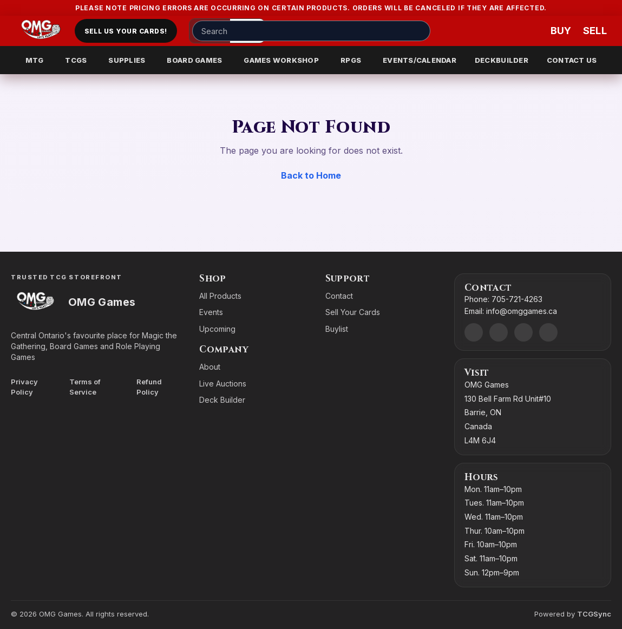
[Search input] (311, 31)
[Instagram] (523, 332)
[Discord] (473, 332)
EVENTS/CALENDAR (419, 60)
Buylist (336, 328)
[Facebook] (498, 332)
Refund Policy (149, 386)
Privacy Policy (24, 386)
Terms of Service (85, 386)
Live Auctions (222, 383)
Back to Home (311, 175)
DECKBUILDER (501, 60)
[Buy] (562, 31)
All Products (220, 295)
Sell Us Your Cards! (125, 31)
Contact (339, 295)
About (209, 366)
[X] (548, 332)
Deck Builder (222, 399)
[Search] (419, 31)
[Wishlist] (530, 31)
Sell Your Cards (352, 312)
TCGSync (594, 614)
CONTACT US (572, 60)
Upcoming (217, 328)
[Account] (497, 31)
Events (211, 312)
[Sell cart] (595, 31)
